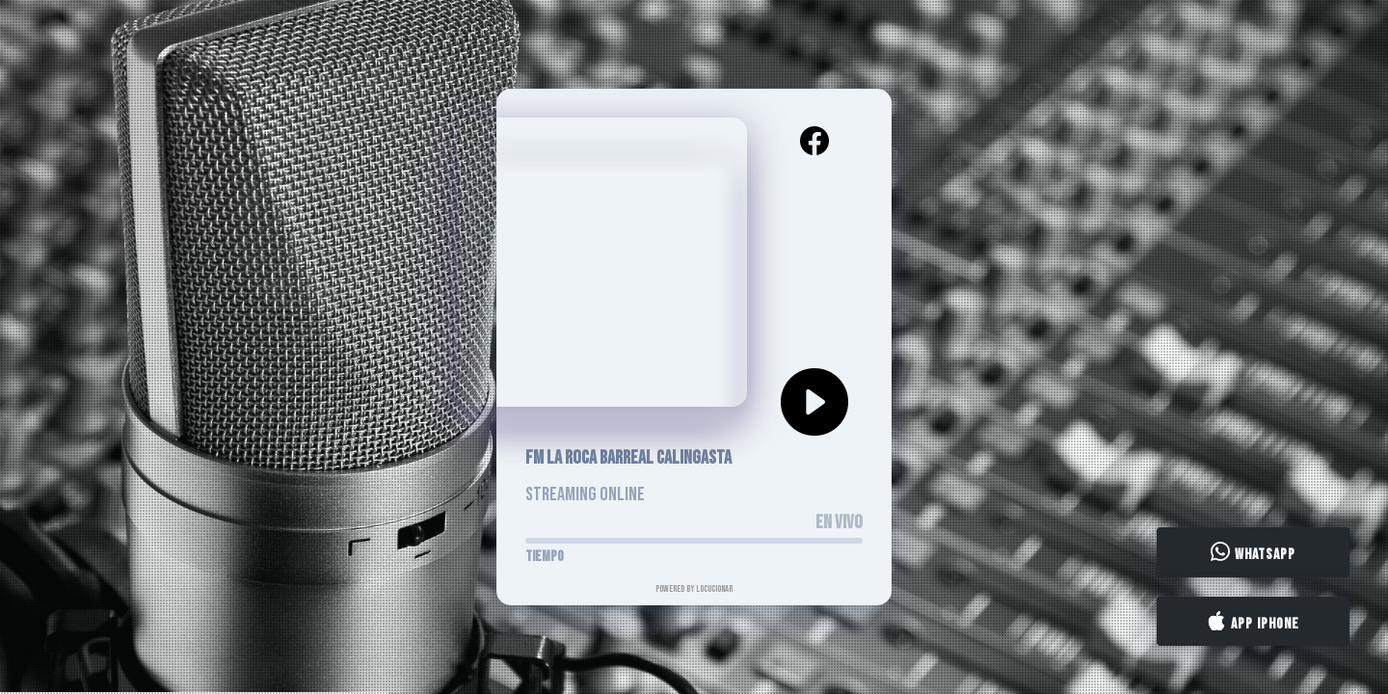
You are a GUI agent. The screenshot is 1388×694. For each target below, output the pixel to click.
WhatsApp (1253, 553)
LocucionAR (714, 589)
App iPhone (1253, 621)
